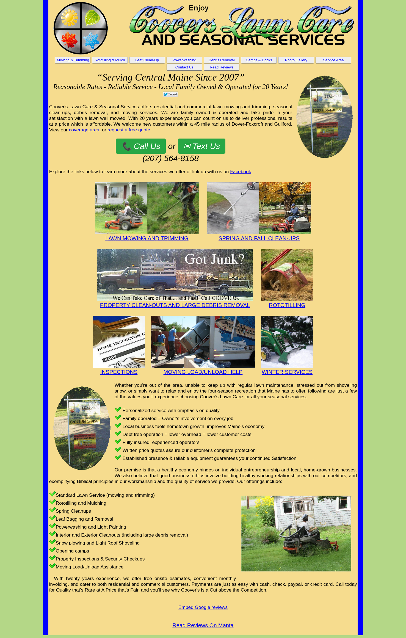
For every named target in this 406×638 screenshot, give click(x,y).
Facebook (240, 171)
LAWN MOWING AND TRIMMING (146, 238)
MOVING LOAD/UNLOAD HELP (203, 372)
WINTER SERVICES (287, 372)
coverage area (84, 129)
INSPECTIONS (119, 372)
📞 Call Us (140, 146)
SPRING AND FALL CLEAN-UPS (259, 238)
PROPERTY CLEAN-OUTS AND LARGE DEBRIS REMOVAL (175, 305)
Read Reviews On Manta (202, 625)
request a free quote (128, 129)
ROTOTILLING (287, 305)
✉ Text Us (201, 146)
